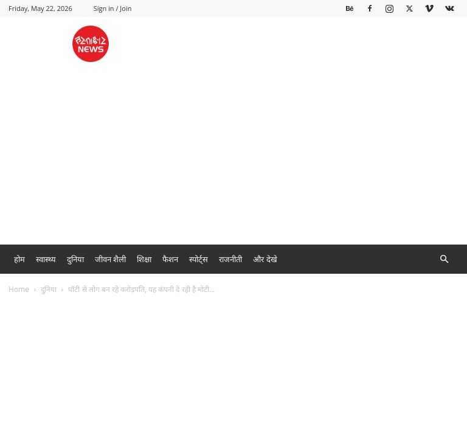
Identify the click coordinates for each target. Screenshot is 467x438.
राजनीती (230, 259)
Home (19, 289)
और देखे (265, 259)
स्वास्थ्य (46, 259)
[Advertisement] (233, 153)
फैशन (170, 259)
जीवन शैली (110, 259)
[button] (443, 259)
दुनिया (75, 259)
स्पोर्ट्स (198, 259)
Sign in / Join (113, 8)
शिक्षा (144, 259)
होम (19, 259)
